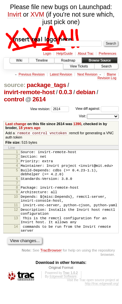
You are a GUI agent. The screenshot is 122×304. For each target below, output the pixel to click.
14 (16, 243)
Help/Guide (64, 53)
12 (16, 222)
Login (47, 53)
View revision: (40, 108)
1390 (77, 124)
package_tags (46, 84)
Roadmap (68, 60)
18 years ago (29, 128)
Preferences (107, 53)
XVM (37, 14)
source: (14, 84)
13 (16, 232)
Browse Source (99, 60)
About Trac (85, 53)
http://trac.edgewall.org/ (102, 302)
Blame (111, 74)
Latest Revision (61, 74)
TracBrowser (51, 268)
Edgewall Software (62, 295)
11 (16, 216)
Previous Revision (32, 74)
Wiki (19, 60)
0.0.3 (65, 92)
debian (85, 92)
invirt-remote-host (29, 92)
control (14, 99)
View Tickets (79, 66)
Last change (16, 124)
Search (106, 66)
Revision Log (107, 78)
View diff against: (97, 108)
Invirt (14, 14)
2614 (39, 99)
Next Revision (87, 74)
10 (16, 206)
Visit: (82, 116)
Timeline (41, 60)
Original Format (61, 286)
